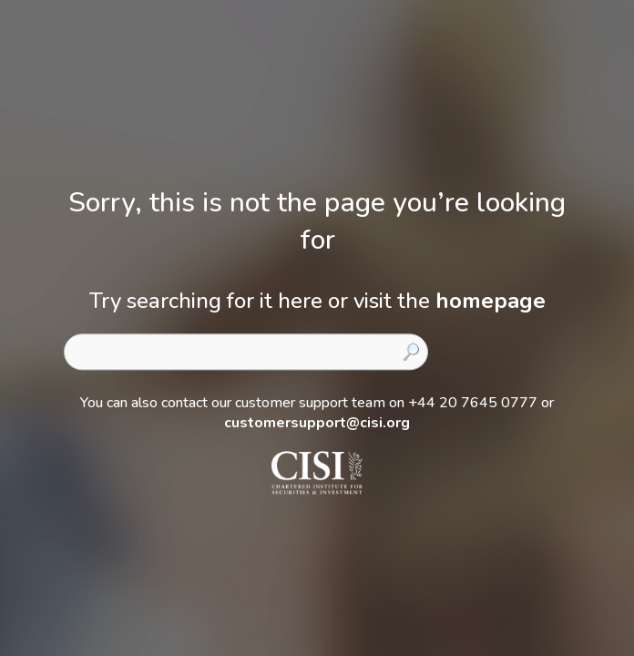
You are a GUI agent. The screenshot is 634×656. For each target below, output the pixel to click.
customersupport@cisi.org (317, 423)
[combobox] (246, 351)
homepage (490, 300)
